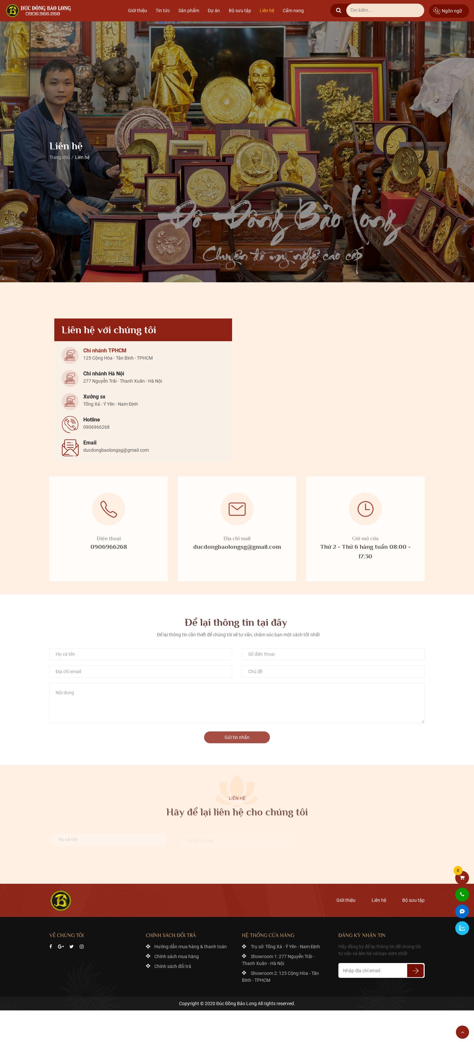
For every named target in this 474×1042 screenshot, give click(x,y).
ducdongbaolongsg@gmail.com (237, 549)
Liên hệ (267, 10)
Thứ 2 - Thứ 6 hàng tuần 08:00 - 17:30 (365, 554)
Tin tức (163, 10)
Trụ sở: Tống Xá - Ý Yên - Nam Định (285, 946)
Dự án (214, 10)
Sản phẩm (188, 10)
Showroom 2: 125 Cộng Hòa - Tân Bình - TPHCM (280, 977)
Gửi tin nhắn (237, 740)
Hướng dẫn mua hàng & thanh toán (190, 946)
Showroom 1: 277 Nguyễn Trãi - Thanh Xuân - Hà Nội (278, 960)
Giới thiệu (137, 10)
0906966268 (109, 549)
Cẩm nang (293, 10)
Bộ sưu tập (240, 10)
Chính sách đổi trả (172, 966)
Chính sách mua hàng (176, 956)
